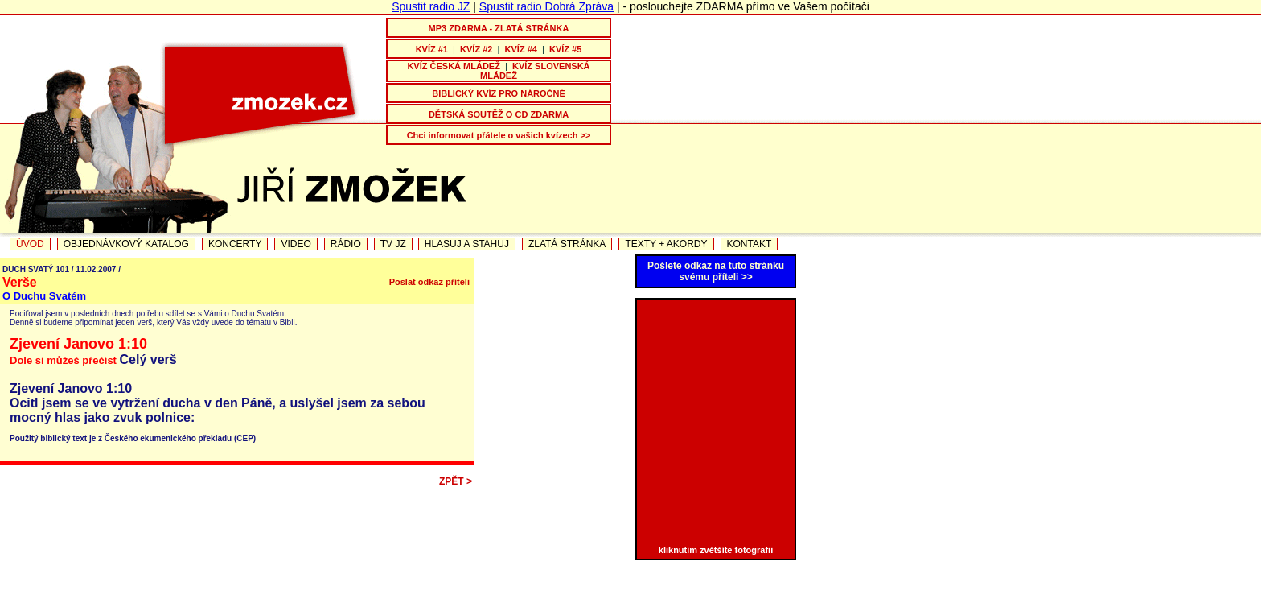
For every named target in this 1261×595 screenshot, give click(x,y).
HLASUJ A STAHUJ (467, 244)
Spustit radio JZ (431, 6)
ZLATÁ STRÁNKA (567, 244)
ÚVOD (30, 244)
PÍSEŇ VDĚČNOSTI (632, 589)
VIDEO (295, 244)
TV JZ (393, 244)
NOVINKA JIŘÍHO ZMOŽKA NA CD (266, 589)
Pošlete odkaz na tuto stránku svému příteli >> (715, 271)
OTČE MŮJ (718, 589)
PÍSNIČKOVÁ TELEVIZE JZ (108, 589)
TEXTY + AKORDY (666, 244)
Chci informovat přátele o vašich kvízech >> (499, 135)
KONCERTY (234, 244)
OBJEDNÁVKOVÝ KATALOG (126, 244)
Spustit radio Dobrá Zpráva (546, 6)
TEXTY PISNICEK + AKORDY (865, 589)
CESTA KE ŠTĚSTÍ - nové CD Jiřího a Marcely (467, 589)
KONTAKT (749, 244)
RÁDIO (346, 244)
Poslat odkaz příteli (429, 282)
